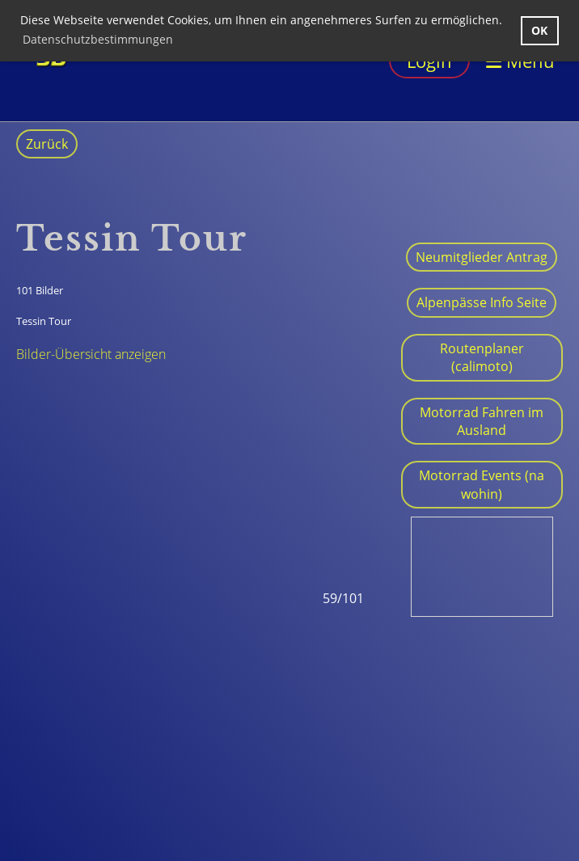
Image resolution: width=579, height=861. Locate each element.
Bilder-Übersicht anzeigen (91, 354)
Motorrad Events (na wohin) (481, 484)
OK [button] (539, 30)
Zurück (47, 144)
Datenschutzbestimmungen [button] (98, 39)
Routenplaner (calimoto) (482, 357)
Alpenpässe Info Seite (481, 302)
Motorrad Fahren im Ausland (481, 421)
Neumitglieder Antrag (481, 257)
